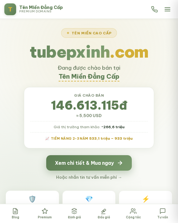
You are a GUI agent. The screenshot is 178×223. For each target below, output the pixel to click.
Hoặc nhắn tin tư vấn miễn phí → (89, 177)
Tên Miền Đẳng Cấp (89, 76)
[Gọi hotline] (154, 9)
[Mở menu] (167, 9)
